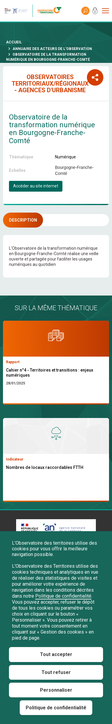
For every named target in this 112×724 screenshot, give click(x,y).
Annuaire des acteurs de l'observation (52, 49)
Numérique (65, 157)
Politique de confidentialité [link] (56, 708)
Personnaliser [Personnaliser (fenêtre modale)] (56, 690)
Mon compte (95, 12)
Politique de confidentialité (63, 596)
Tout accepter (56, 654)
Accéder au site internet (35, 186)
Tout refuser (56, 672)
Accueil (14, 42)
